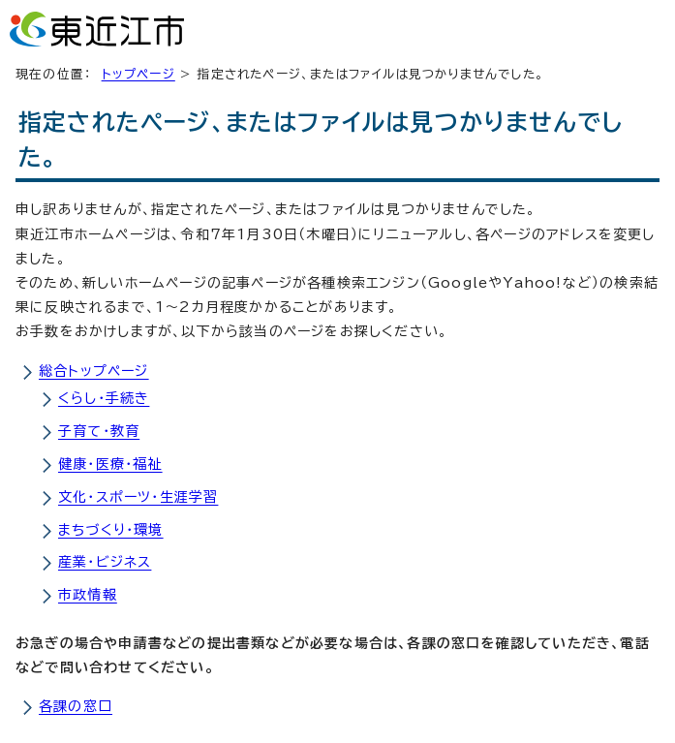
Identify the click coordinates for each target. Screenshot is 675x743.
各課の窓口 (75, 706)
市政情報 (87, 595)
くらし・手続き (103, 398)
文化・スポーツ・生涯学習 (138, 497)
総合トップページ (94, 371)
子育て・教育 (98, 431)
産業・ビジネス (104, 562)
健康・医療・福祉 (110, 464)
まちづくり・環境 (111, 530)
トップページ (138, 74)
